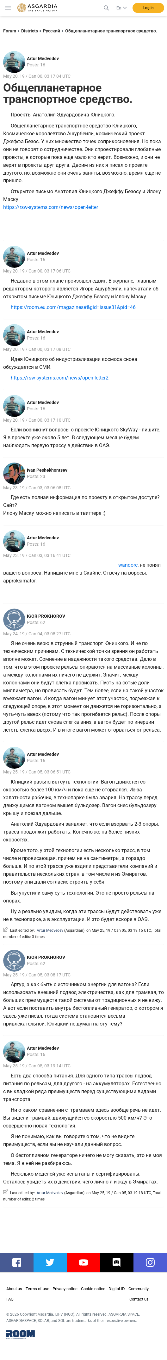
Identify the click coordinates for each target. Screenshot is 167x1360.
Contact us (139, 1299)
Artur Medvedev (43, 58)
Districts (29, 30)
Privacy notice (65, 1288)
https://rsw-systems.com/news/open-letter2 (59, 378)
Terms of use (37, 1288)
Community (138, 1288)
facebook (20, 1262)
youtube (85, 1262)
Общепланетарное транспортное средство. (111, 30)
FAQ (10, 1299)
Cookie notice (93, 1288)
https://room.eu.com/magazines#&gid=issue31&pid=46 (73, 307)
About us (14, 1288)
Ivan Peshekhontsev (47, 470)
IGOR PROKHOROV (46, 616)
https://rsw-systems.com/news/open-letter (50, 207)
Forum (9, 30)
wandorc (108, 565)
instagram (153, 1262)
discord (118, 1262)
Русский (51, 30)
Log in (148, 8)
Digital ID (116, 1288)
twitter (50, 1262)
